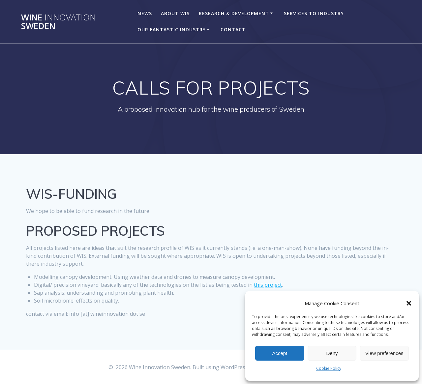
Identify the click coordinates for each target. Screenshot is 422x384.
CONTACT (233, 29)
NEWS (144, 13)
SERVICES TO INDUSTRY (314, 13)
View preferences (384, 353)
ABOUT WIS (175, 13)
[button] (409, 303)
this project (268, 284)
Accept (279, 353)
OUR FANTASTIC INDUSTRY (171, 29)
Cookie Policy (328, 368)
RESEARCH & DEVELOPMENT (234, 13)
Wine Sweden (58, 21)
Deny (332, 353)
